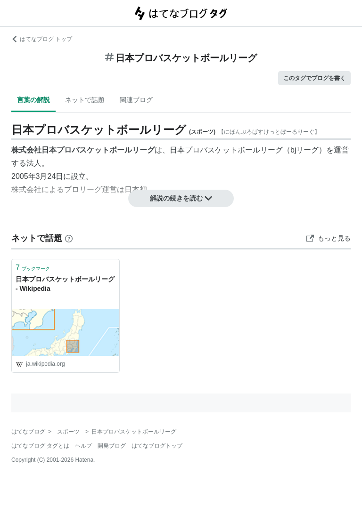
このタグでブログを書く (314, 78)
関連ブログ (136, 100)
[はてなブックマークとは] (69, 238)
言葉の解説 (33, 100)
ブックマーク (33, 268)
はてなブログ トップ (41, 39)
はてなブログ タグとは (40, 445)
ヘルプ (83, 445)
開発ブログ (112, 445)
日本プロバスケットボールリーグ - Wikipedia (65, 283)
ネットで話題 (85, 100)
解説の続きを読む (181, 198)
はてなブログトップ (157, 445)
